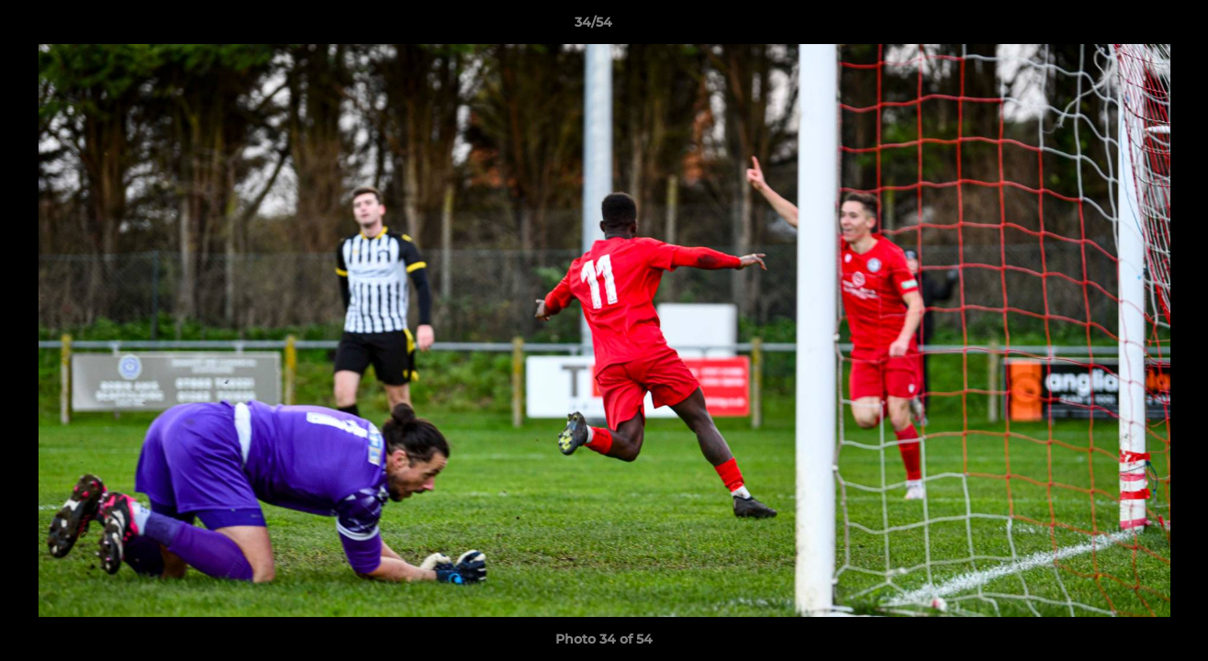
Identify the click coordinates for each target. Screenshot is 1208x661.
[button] (1131, 26)
